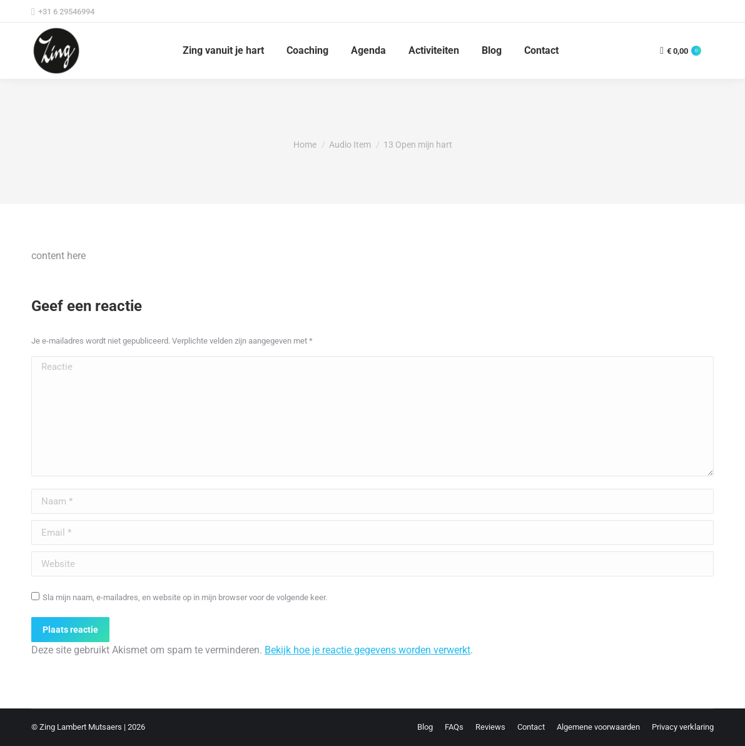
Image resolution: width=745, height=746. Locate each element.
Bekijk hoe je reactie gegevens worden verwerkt (367, 650)
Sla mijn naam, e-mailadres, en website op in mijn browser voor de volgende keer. (185, 597)
